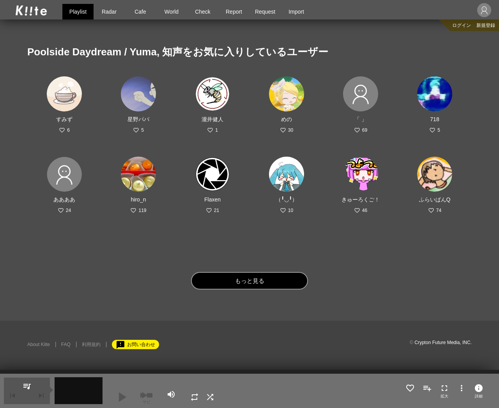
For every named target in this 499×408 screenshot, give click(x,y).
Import (296, 12)
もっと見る (249, 280)
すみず (64, 119)
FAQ (66, 344)
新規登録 (485, 25)
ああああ (64, 199)
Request (265, 12)
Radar (109, 12)
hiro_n (138, 199)
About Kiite (38, 344)
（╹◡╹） (286, 199)
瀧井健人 (212, 119)
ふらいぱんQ (435, 199)
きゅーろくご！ (361, 199)
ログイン (461, 25)
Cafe (140, 12)
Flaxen (212, 199)
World (172, 12)
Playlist (78, 12)
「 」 (360, 119)
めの (286, 119)
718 (434, 119)
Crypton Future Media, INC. (443, 342)
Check (203, 12)
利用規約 (91, 344)
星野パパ (138, 119)
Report (234, 12)
